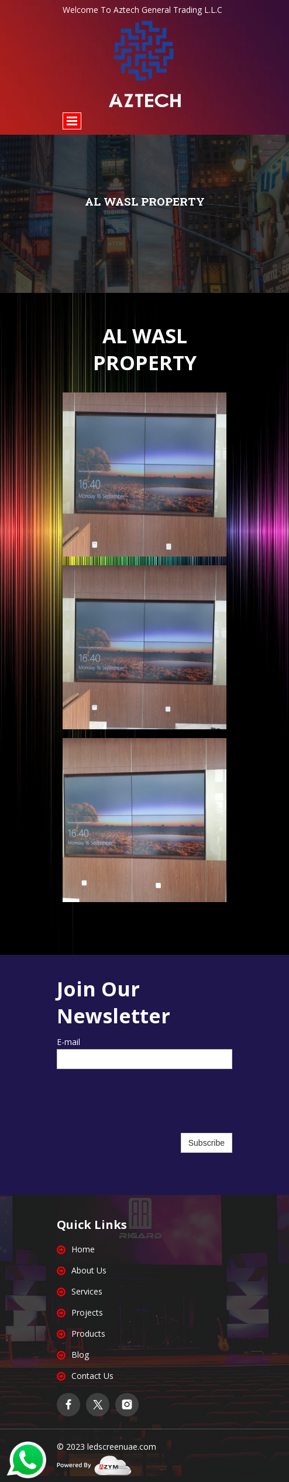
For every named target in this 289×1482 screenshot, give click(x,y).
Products (88, 1333)
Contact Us (92, 1375)
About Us (88, 1270)
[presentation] (144, 1107)
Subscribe (206, 1143)
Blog (80, 1354)
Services (86, 1291)
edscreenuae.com (122, 1446)
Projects (87, 1312)
